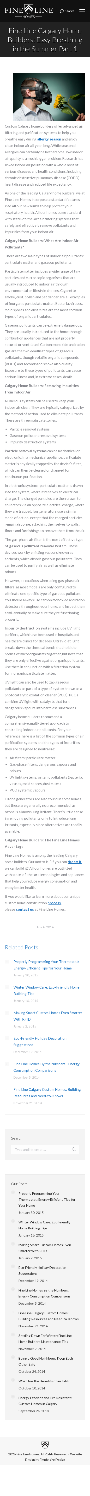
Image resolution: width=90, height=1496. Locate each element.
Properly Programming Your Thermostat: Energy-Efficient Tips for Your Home (46, 964)
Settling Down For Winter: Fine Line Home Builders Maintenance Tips (45, 1339)
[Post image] (7, 961)
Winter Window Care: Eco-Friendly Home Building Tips (46, 990)
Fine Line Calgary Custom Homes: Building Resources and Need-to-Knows (47, 1092)
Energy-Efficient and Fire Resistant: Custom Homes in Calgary (45, 1401)
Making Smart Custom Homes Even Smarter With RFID (47, 1016)
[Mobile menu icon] (82, 11)
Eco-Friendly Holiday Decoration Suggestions (39, 1041)
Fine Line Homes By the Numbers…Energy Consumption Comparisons (46, 1067)
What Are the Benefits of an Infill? (44, 1381)
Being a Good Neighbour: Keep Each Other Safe (45, 1361)
